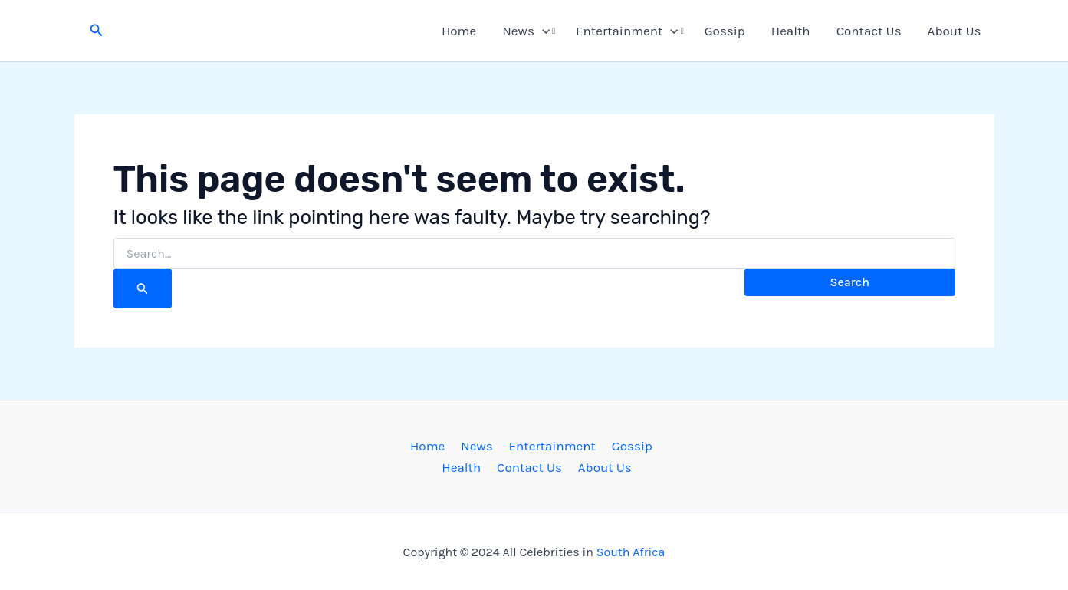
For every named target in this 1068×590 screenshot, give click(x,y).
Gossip (725, 30)
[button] (97, 31)
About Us (954, 30)
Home (459, 30)
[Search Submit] (142, 288)
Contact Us (869, 30)
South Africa (630, 552)
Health (790, 30)
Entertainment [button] (627, 30)
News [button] (526, 30)
